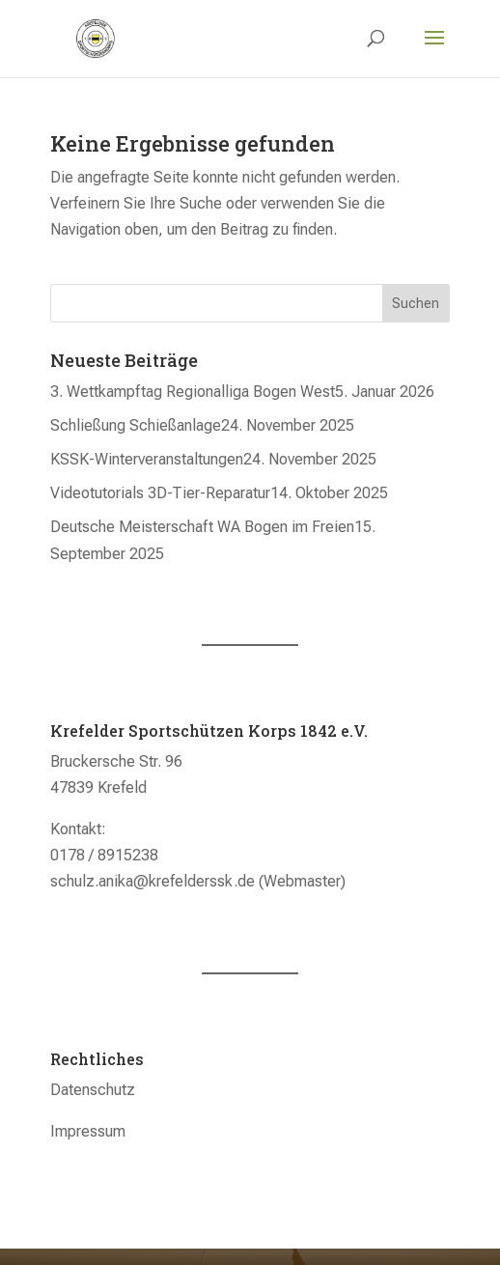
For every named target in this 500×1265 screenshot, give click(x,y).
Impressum (87, 1131)
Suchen (415, 303)
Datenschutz (92, 1090)
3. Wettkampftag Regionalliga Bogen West (192, 391)
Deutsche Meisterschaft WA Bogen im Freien (202, 527)
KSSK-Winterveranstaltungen (146, 459)
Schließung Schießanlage (135, 425)
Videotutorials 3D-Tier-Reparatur (160, 493)
